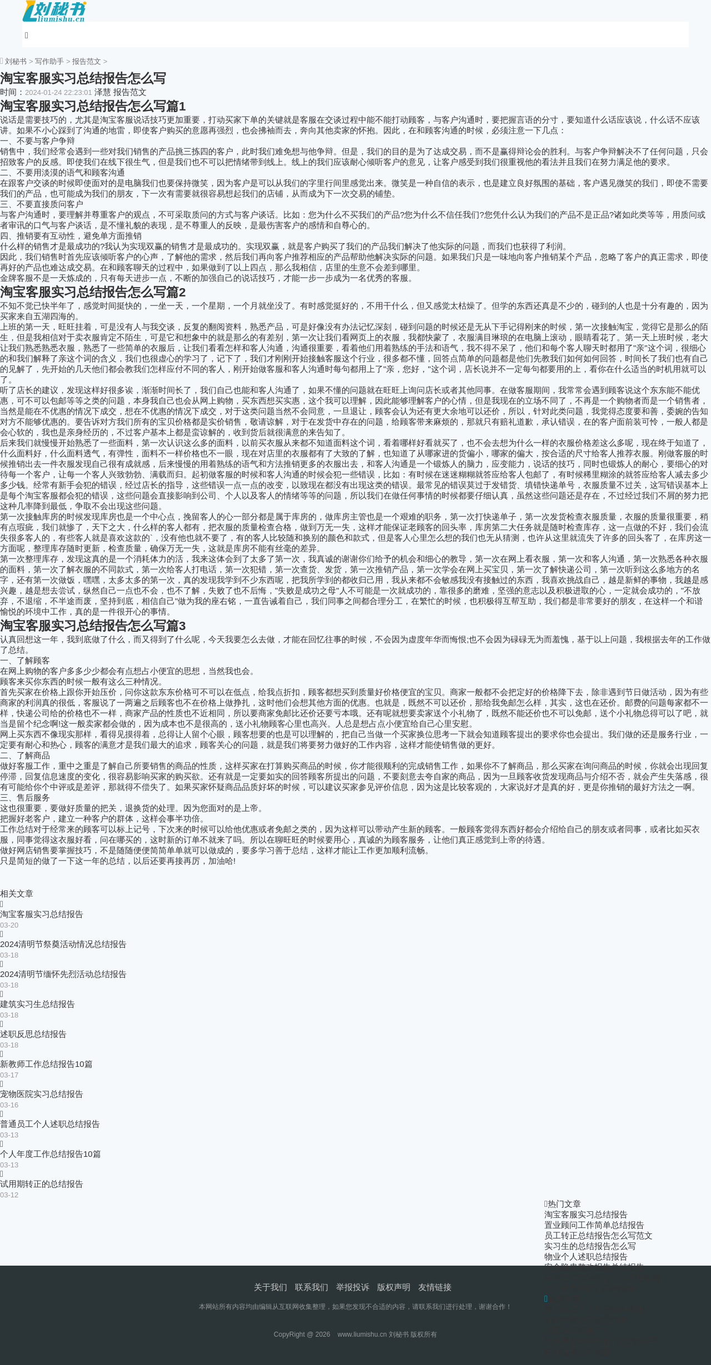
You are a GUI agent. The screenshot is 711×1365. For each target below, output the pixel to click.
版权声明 (393, 1287)
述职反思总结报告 (33, 1034)
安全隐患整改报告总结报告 (594, 1267)
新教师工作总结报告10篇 (46, 1064)
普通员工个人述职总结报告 (50, 1124)
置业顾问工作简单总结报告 (594, 1225)
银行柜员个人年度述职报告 (594, 1309)
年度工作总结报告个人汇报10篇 (603, 1277)
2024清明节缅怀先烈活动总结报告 (63, 974)
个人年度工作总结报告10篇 (50, 1154)
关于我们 (270, 1287)
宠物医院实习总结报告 (41, 1094)
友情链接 (435, 1287)
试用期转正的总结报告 (41, 1183)
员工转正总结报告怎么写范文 (598, 1235)
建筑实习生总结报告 (37, 1004)
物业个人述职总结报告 (586, 1256)
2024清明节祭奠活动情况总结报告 (63, 944)
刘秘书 (16, 61)
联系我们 (311, 1287)
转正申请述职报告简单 (586, 1319)
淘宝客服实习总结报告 (41, 914)
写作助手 (49, 61)
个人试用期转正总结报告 (590, 1288)
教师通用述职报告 (577, 1351)
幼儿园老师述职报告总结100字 (601, 1341)
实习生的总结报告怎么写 (590, 1246)
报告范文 (86, 61)
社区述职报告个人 (577, 1330)
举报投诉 (352, 1287)
